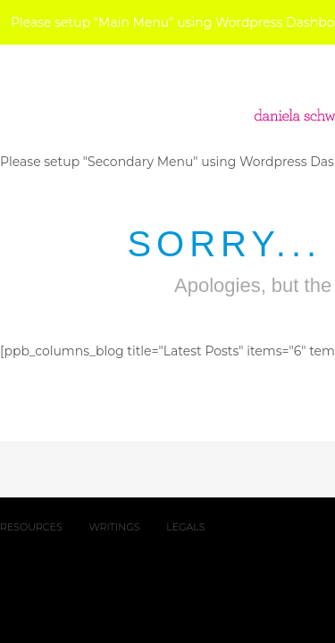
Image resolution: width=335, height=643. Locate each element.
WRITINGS (114, 527)
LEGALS (185, 527)
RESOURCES (31, 527)
